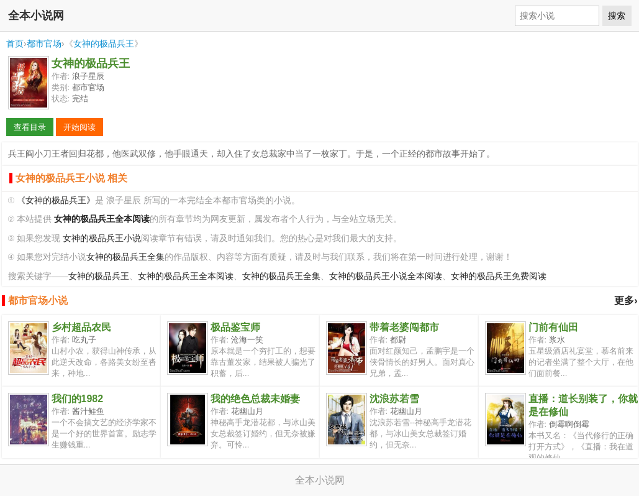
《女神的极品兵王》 (56, 200)
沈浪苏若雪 (394, 398)
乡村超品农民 (81, 327)
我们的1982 (78, 398)
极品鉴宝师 (235, 327)
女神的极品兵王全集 (125, 257)
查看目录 (30, 127)
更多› (625, 300)
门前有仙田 (553, 327)
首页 (15, 43)
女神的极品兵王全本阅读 (185, 276)
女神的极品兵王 (103, 43)
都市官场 (44, 43)
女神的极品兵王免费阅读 (498, 276)
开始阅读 (79, 127)
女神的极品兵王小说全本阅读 (385, 276)
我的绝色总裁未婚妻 (255, 398)
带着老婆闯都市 (404, 327)
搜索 (616, 16)
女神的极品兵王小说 (102, 238)
